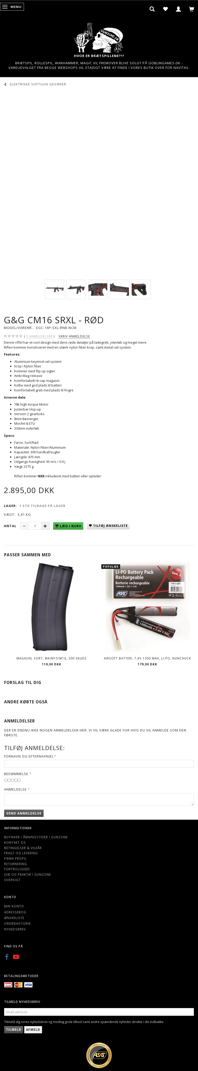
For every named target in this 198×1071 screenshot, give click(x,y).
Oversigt (12, 880)
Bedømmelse (16, 773)
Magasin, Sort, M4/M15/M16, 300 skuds (51, 658)
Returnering (15, 864)
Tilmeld (13, 1029)
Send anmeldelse (24, 813)
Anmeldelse (15, 789)
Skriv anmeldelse (74, 336)
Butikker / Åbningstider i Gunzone (36, 837)
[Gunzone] (99, 36)
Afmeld (33, 1029)
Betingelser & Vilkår (23, 848)
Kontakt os (15, 842)
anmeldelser (39, 336)
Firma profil (15, 858)
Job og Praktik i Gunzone (27, 874)
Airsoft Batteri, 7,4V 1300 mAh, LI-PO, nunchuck (147, 658)
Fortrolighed (17, 869)
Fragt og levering (21, 853)
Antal (11, 526)
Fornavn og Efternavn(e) (28, 756)
